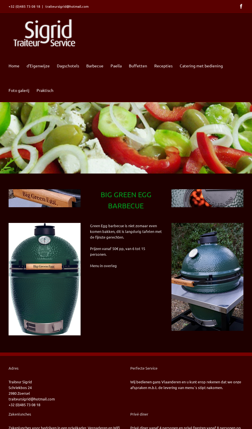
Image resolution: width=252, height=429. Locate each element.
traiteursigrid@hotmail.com (67, 6)
